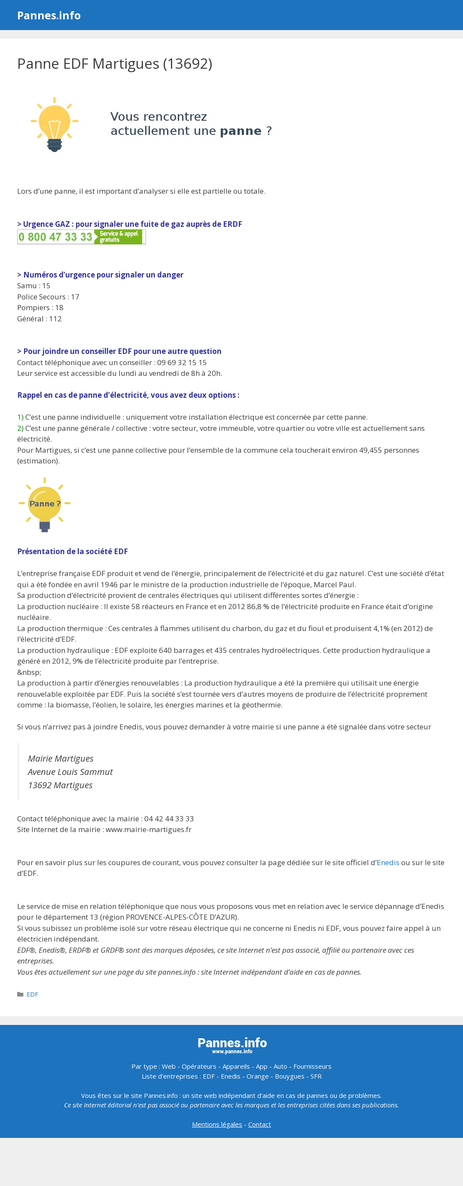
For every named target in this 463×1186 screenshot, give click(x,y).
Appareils (236, 1066)
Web (169, 1066)
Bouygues (290, 1076)
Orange (258, 1076)
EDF (32, 994)
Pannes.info (49, 15)
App (262, 1066)
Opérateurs (199, 1066)
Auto (280, 1066)
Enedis (388, 862)
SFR (316, 1076)
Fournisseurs (312, 1066)
